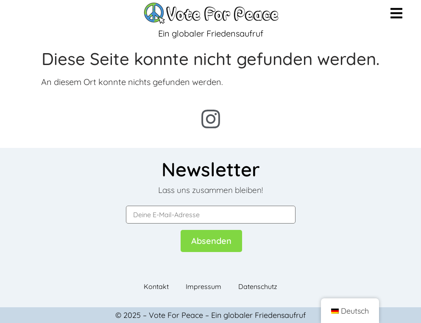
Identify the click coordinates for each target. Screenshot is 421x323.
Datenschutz (257, 286)
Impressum (203, 286)
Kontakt (156, 286)
